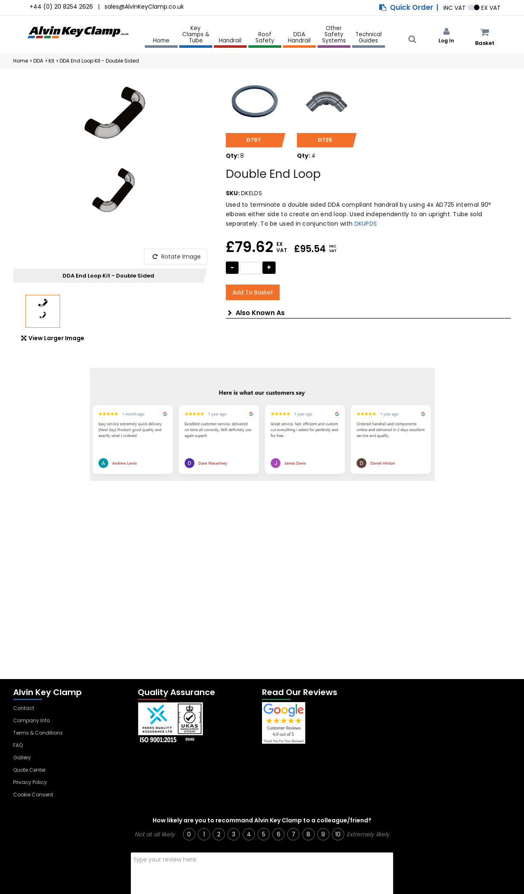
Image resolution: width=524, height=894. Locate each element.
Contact (23, 708)
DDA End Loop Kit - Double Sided (99, 60)
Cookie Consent (33, 794)
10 (338, 834)
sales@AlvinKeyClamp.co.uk (144, 6)
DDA (38, 60)
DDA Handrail (299, 37)
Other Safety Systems (334, 34)
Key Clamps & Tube (195, 34)
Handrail (230, 41)
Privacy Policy (30, 782)
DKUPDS (366, 223)
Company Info (31, 720)
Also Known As (256, 312)
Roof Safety (264, 37)
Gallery (22, 757)
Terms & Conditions (38, 732)
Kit (51, 60)
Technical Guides (368, 37)
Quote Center (29, 769)
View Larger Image (52, 338)
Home (161, 40)
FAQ (18, 745)
